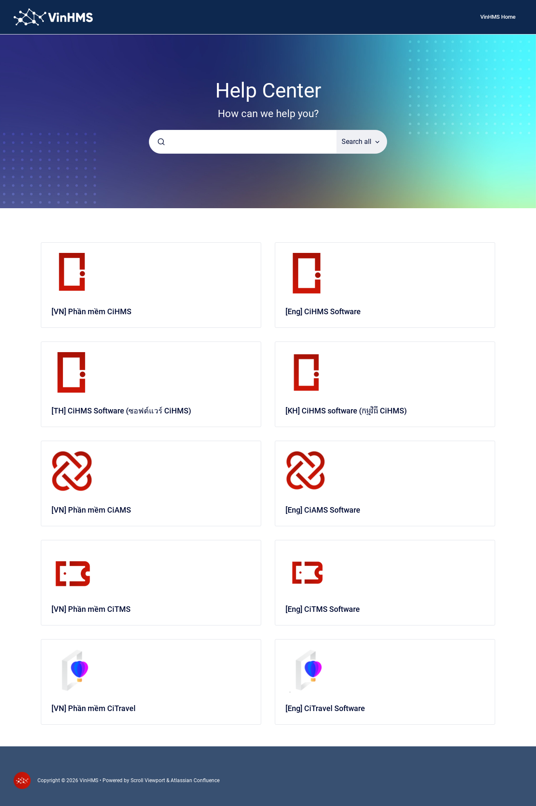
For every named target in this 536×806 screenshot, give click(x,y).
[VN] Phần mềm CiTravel (93, 708)
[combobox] (242, 141)
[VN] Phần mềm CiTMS (91, 609)
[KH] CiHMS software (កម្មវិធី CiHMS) (346, 410)
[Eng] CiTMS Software (322, 609)
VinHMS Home (498, 17)
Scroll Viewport (148, 780)
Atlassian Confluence (195, 780)
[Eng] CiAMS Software (322, 509)
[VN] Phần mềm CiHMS (91, 311)
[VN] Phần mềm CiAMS (91, 509)
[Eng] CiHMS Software (323, 311)
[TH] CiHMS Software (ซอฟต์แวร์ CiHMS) (121, 410)
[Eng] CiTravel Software (325, 708)
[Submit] (161, 142)
